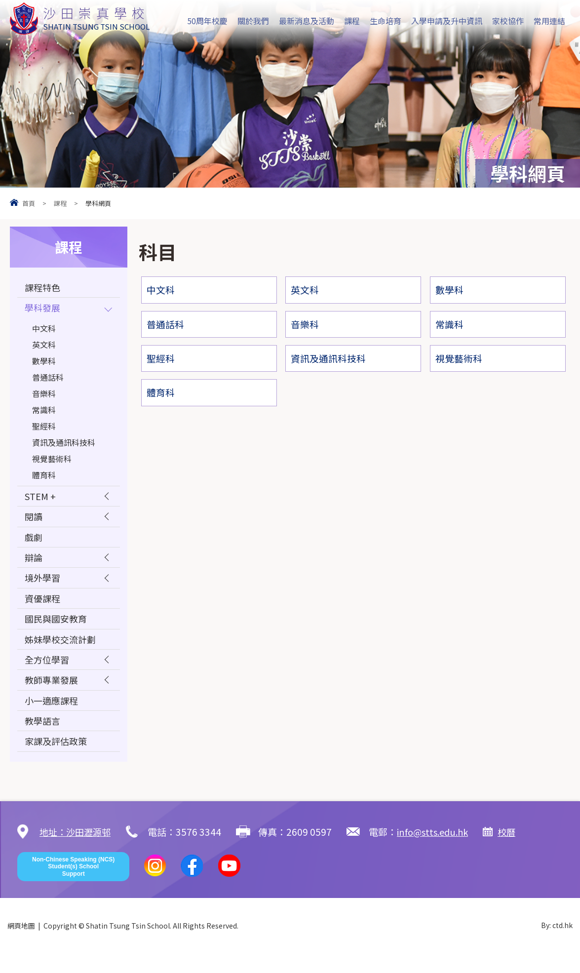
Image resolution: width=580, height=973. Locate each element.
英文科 (44, 347)
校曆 (515, 850)
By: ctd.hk (557, 945)
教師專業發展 (53, 694)
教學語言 (43, 738)
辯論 (34, 564)
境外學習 (43, 586)
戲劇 (34, 542)
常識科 (44, 412)
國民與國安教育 (57, 629)
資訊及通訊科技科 (63, 445)
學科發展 (43, 309)
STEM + (41, 499)
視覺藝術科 (52, 461)
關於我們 (253, 21)
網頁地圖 (21, 945)
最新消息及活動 (306, 21)
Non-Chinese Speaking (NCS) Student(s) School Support (73, 885)
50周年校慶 (207, 21)
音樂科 (44, 396)
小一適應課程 (53, 716)
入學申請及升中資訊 (446, 21)
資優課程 (43, 608)
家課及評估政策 (57, 760)
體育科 (44, 477)
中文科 (44, 331)
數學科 (44, 363)
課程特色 (43, 288)
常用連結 (549, 21)
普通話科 (48, 380)
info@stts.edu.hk (439, 850)
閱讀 (34, 521)
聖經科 (44, 428)
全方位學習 (48, 673)
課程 (352, 21)
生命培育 (385, 21)
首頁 (28, 203)
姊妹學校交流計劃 (62, 651)
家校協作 (508, 21)
